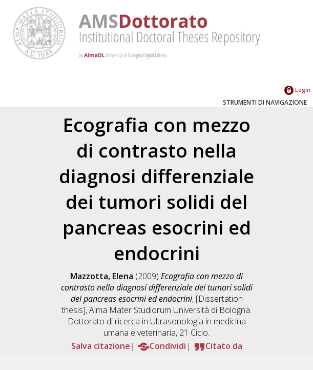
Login (297, 89)
